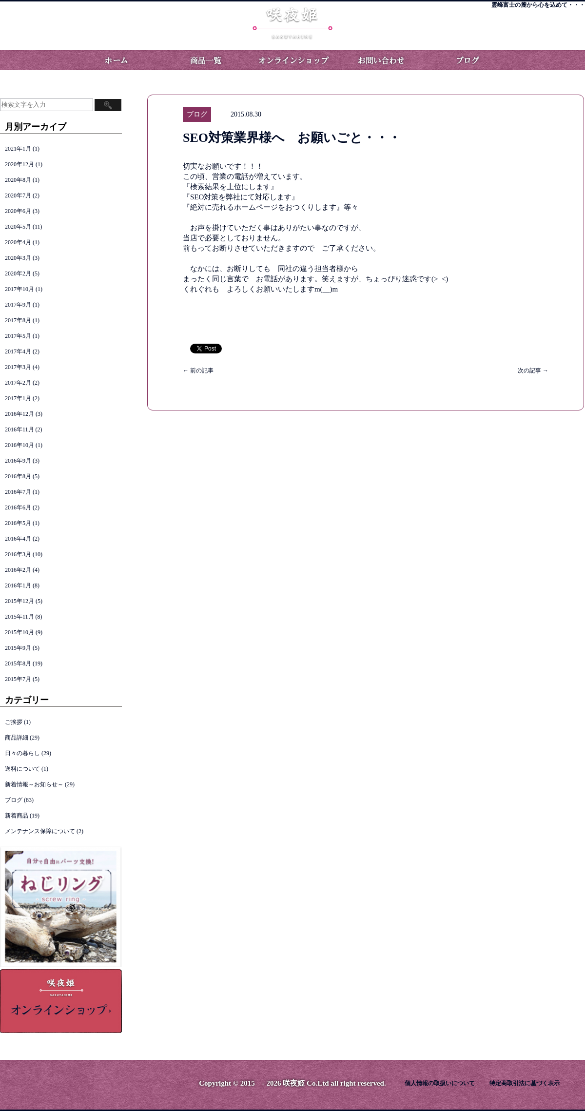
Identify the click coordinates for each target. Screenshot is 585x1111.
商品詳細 (16, 737)
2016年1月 (18, 585)
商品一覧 (205, 60)
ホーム (117, 60)
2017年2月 (18, 382)
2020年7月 (18, 195)
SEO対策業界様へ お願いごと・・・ (292, 138)
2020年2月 (18, 273)
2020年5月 (18, 226)
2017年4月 (18, 351)
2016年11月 (19, 429)
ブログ (468, 60)
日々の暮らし (22, 753)
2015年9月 (18, 647)
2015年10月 (19, 632)
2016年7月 (18, 491)
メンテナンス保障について (40, 831)
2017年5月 (18, 335)
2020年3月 (18, 257)
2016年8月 (18, 476)
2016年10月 (19, 445)
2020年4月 (18, 242)
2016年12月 (19, 413)
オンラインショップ (292, 60)
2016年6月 (18, 507)
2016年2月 (18, 569)
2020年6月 (18, 211)
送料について (22, 768)
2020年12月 (19, 164)
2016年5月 (18, 523)
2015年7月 (18, 679)
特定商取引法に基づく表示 (524, 1083)
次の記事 (533, 370)
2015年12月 (19, 601)
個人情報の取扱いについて (440, 1083)
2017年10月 (19, 289)
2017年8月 (18, 320)
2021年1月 (18, 148)
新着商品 (16, 815)
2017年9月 (18, 304)
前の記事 (198, 370)
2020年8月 (18, 179)
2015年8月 (18, 663)
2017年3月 (18, 367)
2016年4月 (18, 538)
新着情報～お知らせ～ (34, 784)
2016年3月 (18, 554)
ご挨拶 (13, 722)
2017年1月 (18, 398)
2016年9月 (18, 460)
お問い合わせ (380, 60)
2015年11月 (19, 616)
